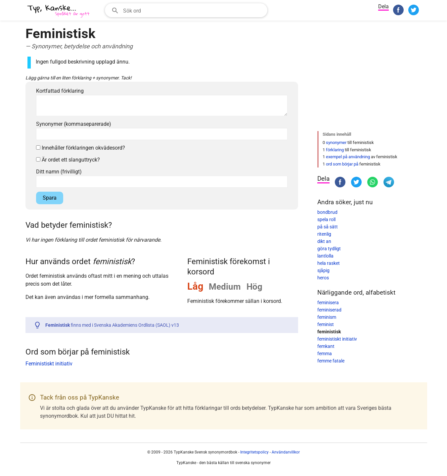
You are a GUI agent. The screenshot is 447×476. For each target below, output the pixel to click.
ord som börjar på (342, 164)
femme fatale (330, 360)
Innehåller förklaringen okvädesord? (80, 148)
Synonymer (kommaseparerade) (73, 124)
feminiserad (329, 309)
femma (324, 353)
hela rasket (328, 263)
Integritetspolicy (254, 452)
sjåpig (323, 270)
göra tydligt (329, 248)
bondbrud (327, 212)
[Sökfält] (193, 10)
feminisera (328, 302)
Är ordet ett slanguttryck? (68, 160)
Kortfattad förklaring (60, 91)
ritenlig (324, 234)
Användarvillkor (286, 452)
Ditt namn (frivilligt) (59, 171)
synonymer (336, 142)
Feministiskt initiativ (48, 363)
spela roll (326, 219)
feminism (326, 317)
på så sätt (327, 226)
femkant (326, 346)
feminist (325, 324)
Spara (50, 198)
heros (323, 277)
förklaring (335, 149)
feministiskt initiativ (337, 339)
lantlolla (325, 256)
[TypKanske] (58, 11)
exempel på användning (348, 156)
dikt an (324, 241)
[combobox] (186, 10)
